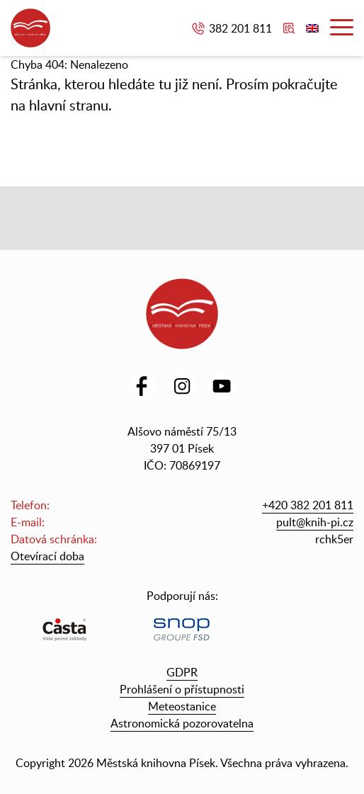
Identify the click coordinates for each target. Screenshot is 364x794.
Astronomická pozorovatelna (182, 723)
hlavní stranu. (70, 105)
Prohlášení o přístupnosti (182, 689)
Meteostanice (182, 706)
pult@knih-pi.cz (314, 522)
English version (312, 28)
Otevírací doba (47, 556)
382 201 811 (240, 28)
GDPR (182, 672)
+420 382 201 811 (307, 505)
